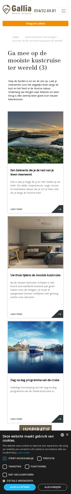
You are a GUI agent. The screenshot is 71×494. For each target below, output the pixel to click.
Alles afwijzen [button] (53, 487)
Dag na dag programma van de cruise (34, 380)
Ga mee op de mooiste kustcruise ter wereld (37, 40)
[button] (35, 481)
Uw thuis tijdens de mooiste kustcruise (35, 275)
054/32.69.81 (45, 10)
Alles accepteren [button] (20, 487)
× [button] (67, 434)
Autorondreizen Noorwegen (41, 37)
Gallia (15, 37)
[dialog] (35, 462)
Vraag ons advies (35, 23)
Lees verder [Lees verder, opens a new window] (24, 452)
